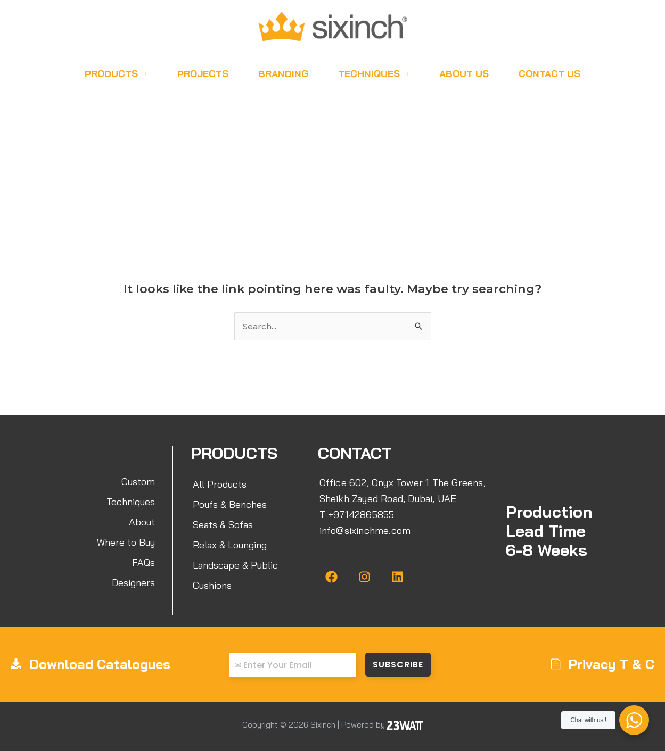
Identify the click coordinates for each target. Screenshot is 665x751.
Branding (283, 74)
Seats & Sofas (223, 525)
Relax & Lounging (230, 545)
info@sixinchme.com (365, 530)
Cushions (212, 585)
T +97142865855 (357, 514)
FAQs (143, 562)
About (142, 522)
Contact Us (549, 74)
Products (116, 74)
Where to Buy (126, 542)
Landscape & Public (235, 565)
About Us (464, 74)
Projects (202, 74)
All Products (220, 484)
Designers (133, 583)
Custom (138, 481)
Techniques (373, 74)
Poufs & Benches (230, 504)
